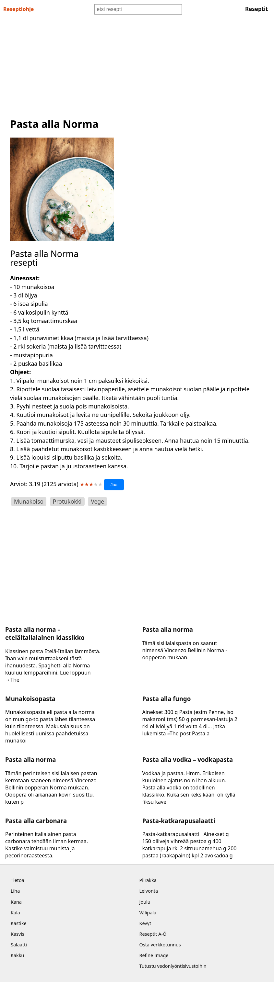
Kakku (17, 955)
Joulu (144, 902)
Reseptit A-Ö (153, 934)
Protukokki (67, 501)
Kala (15, 912)
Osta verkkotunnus (160, 945)
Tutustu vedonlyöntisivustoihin (173, 966)
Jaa (114, 484)
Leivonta (148, 891)
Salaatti (19, 945)
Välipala (148, 912)
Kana (16, 902)
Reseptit (256, 9)
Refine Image (154, 955)
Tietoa (17, 880)
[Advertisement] (137, 66)
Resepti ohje (18, 9)
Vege (97, 501)
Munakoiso (28, 501)
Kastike (19, 923)
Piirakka (148, 880)
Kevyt (145, 923)
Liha (15, 891)
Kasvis (17, 934)
